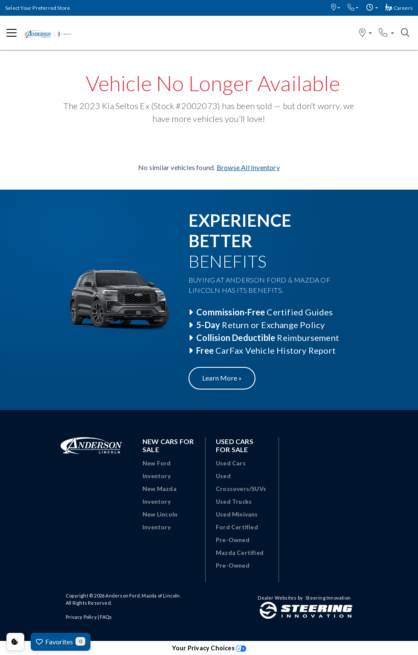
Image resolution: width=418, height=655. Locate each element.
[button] (335, 8)
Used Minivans (237, 514)
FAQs (106, 617)
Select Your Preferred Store (37, 8)
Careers (399, 8)
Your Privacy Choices (209, 648)
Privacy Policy (81, 617)
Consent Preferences (15, 642)
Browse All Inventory (248, 167)
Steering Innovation (328, 597)
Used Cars (231, 463)
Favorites (60, 641)
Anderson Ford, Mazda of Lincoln (142, 595)
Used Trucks (234, 501)
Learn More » (222, 378)
